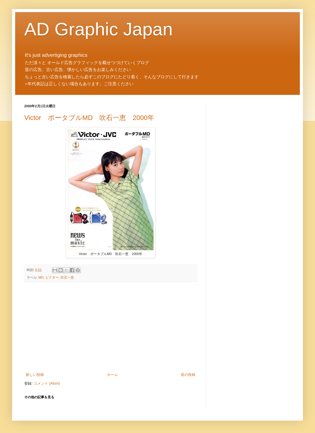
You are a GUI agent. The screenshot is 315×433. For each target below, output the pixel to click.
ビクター (52, 277)
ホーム (112, 375)
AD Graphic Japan (98, 29)
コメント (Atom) (47, 383)
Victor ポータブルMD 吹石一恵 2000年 (89, 117)
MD (41, 277)
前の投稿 (188, 375)
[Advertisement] (110, 327)
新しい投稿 (35, 375)
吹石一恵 (67, 277)
